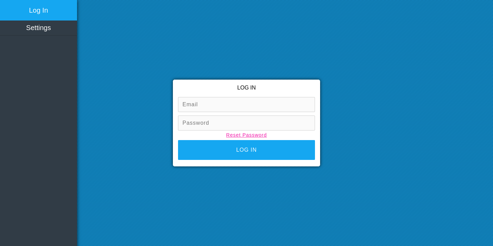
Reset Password (246, 135)
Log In (38, 10)
